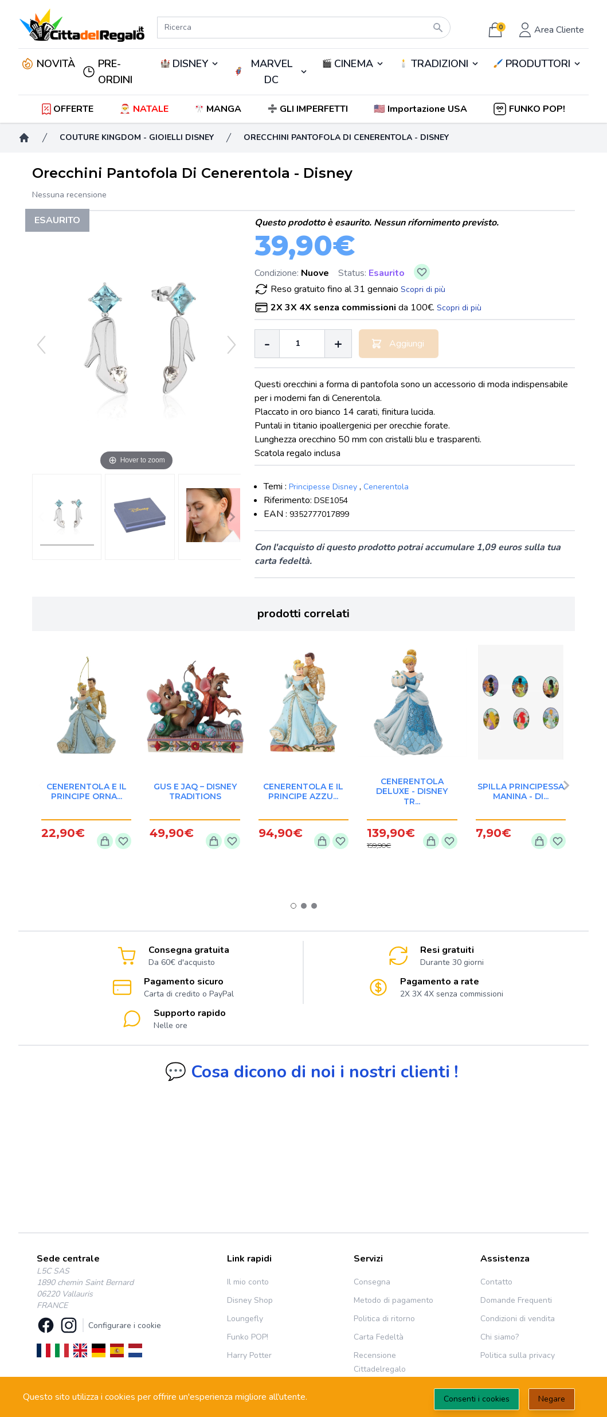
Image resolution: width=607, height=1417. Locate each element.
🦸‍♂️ (270, 72)
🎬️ (353, 64)
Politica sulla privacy (517, 1355)
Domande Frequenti (516, 1300)
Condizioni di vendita (517, 1318)
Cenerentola (386, 486)
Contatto (496, 1281)
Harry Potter (249, 1355)
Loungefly (245, 1318)
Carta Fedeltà (379, 1337)
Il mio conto (248, 1281)
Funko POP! (247, 1337)
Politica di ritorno (384, 1318)
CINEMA (353, 64)
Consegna (372, 1281)
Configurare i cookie (124, 1325)
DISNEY (190, 64)
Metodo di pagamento (393, 1300)
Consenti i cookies (477, 1398)
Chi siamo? (499, 1337)
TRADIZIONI (439, 64)
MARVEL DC (271, 72)
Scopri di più (423, 289)
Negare (551, 1398)
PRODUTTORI (538, 64)
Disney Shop (250, 1300)
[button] (421, 109)
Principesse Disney (323, 486)
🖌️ (538, 64)
